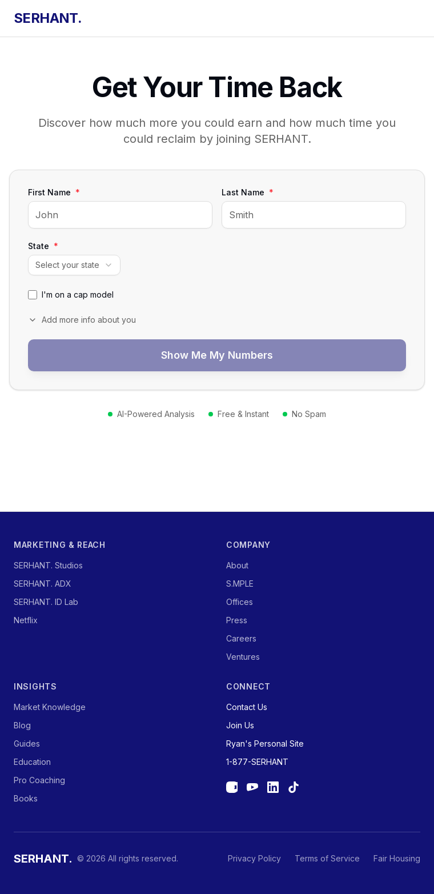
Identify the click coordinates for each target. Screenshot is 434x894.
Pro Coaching (39, 780)
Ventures (243, 657)
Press (236, 620)
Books (26, 798)
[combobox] (74, 265)
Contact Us (246, 707)
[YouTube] (252, 787)
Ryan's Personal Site (265, 743)
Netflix (26, 620)
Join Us (240, 725)
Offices (239, 602)
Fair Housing (396, 858)
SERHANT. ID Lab (46, 602)
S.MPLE (240, 583)
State (43, 246)
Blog (22, 725)
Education (32, 762)
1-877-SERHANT (257, 762)
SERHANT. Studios (48, 565)
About (237, 565)
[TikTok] (293, 787)
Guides (27, 743)
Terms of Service (327, 858)
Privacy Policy (254, 858)
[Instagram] (232, 787)
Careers (241, 638)
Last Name (248, 193)
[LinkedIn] (273, 787)
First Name (54, 193)
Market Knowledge (50, 707)
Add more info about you (82, 319)
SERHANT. (48, 18)
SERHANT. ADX (42, 583)
